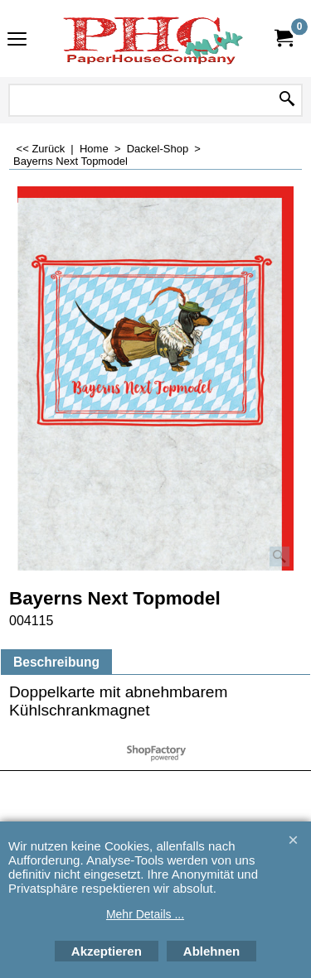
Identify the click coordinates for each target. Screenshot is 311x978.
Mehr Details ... (145, 914)
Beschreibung (56, 662)
